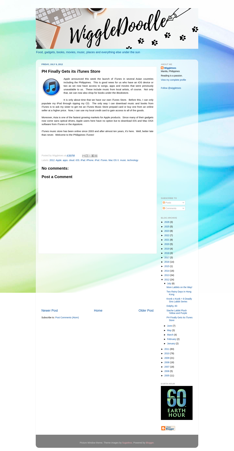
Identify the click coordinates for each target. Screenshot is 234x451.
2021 (167, 239)
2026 (167, 222)
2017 (167, 257)
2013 (167, 275)
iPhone (89, 160)
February (172, 339)
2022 (167, 235)
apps (65, 160)
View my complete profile (173, 80)
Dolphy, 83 (172, 306)
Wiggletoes (170, 68)
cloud (71, 160)
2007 (167, 366)
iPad (83, 160)
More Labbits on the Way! (179, 287)
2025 (167, 226)
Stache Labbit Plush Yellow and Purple (177, 312)
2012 (52, 160)
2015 (167, 266)
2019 (167, 248)
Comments (169, 208)
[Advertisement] (97, 281)
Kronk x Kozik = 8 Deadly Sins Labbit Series (179, 300)
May (169, 330)
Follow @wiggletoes (171, 88)
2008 (167, 362)
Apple (59, 160)
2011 (167, 349)
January (171, 343)
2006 (167, 371)
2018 (167, 253)
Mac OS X (114, 160)
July (169, 283)
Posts (167, 202)
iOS (77, 160)
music (123, 160)
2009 (167, 358)
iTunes (104, 160)
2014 (167, 270)
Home (98, 310)
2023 (167, 231)
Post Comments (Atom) (67, 317)
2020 (167, 244)
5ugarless (127, 442)
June (170, 325)
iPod (97, 160)
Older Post (146, 310)
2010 (167, 353)
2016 (167, 262)
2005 (167, 375)
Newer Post (49, 310)
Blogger (150, 442)
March (170, 334)
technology (132, 160)
